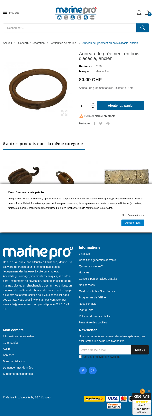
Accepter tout (132, 222)
